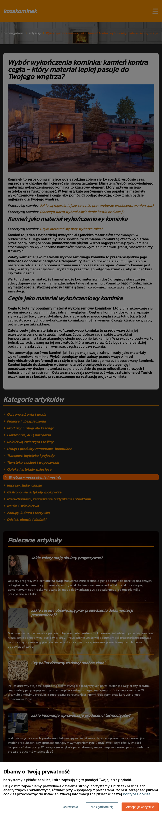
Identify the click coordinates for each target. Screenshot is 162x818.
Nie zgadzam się (102, 807)
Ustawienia (70, 807)
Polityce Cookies (136, 794)
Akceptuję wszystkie (140, 807)
